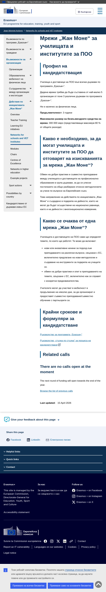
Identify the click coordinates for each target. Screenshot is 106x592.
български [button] (84, 12)
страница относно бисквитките (80, 570)
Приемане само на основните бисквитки (70, 585)
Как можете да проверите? (64, 2)
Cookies (72, 547)
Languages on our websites (48, 547)
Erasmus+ (9, 484)
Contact (82, 541)
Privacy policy (88, 547)
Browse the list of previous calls (56, 391)
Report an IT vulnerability (17, 547)
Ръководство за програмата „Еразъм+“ (61, 334)
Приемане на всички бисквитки (28, 585)
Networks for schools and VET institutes (44, 30)
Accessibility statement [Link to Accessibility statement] (17, 512)
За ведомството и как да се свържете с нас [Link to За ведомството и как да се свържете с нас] (52, 492)
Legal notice (10, 553)
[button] (13, 440)
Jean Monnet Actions (13, 30)
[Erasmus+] (19, 10)
